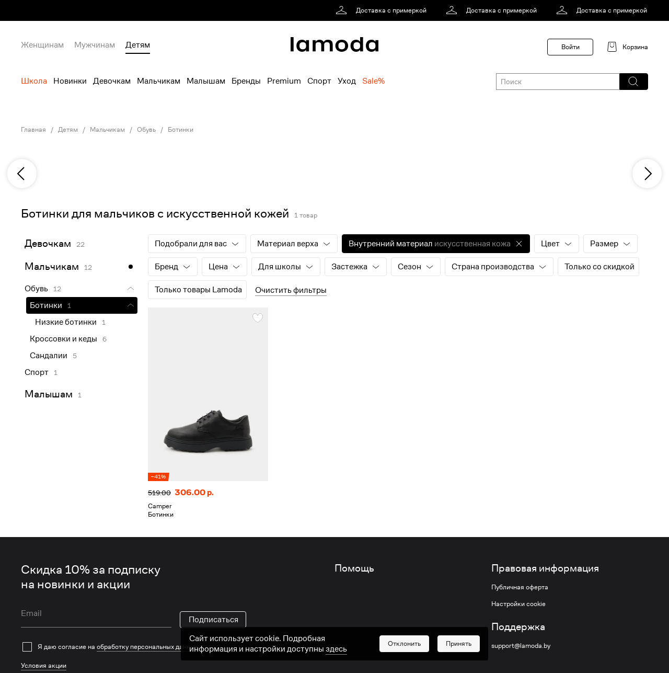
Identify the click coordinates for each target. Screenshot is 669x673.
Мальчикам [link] (107, 130)
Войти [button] (570, 46)
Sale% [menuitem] (373, 81)
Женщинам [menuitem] (42, 45)
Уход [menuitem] (347, 81)
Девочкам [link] (48, 243)
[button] (633, 81)
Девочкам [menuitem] (112, 81)
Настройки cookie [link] (518, 604)
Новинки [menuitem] (70, 81)
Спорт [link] (37, 372)
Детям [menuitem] (137, 45)
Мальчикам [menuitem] (158, 81)
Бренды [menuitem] (246, 81)
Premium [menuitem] (284, 81)
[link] (383, 10)
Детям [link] (68, 130)
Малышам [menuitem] (206, 81)
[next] (647, 173)
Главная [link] (33, 130)
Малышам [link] (49, 394)
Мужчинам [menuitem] (94, 45)
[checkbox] (133, 647)
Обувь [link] (146, 130)
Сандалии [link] (48, 355)
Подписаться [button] (213, 619)
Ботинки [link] (180, 130)
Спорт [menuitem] (319, 81)
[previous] (22, 173)
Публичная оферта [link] (519, 587)
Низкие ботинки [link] (66, 322)
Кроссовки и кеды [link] (63, 339)
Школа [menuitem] (34, 81)
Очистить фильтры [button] (291, 290)
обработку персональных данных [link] (147, 646)
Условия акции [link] (43, 665)
